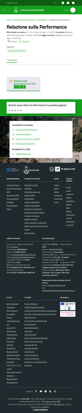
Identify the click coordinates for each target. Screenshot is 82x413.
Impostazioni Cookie (14, 365)
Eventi (68, 187)
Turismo (27, 229)
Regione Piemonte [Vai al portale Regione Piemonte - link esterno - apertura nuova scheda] (12, 3)
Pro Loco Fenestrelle (31, 358)
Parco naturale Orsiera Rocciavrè (36, 338)
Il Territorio (69, 194)
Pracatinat (28, 365)
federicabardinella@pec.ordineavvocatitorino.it (58, 290)
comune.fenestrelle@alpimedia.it (23, 257)
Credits (9, 369)
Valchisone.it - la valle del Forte (35, 362)
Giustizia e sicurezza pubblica (34, 212)
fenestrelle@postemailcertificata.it (23, 254)
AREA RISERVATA (40, 409)
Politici (9, 209)
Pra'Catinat (28, 331)
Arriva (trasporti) (30, 324)
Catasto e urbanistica (31, 202)
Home (9, 20)
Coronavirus (58, 198)
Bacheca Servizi (12, 351)
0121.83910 (13, 247)
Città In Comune (51, 401)
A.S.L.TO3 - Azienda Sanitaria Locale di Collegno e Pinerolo (45, 314)
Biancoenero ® (59, 404)
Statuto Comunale (13, 355)
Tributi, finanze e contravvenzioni (36, 226)
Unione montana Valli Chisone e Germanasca (40, 310)
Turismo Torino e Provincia (33, 341)
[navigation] (4, 10)
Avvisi (56, 202)
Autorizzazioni (29, 198)
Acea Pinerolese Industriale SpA (35, 321)
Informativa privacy (13, 358)
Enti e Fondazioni (13, 198)
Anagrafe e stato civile (32, 192)
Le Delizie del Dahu (31, 348)
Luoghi (68, 190)
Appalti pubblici (29, 195)
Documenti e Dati (13, 195)
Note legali (10, 362)
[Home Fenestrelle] (27, 10)
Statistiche (10, 375)
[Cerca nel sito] (72, 10)
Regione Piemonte (30, 304)
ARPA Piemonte (30, 317)
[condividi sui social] (12, 41)
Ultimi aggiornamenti (14, 372)
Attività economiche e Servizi (70, 214)
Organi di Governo (13, 185)
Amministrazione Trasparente (24, 20)
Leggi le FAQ (11, 327)
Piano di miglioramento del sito (13, 321)
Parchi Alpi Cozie (30, 334)
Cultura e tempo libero (32, 205)
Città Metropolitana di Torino (34, 307)
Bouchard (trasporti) (31, 327)
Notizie (56, 192)
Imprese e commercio (32, 216)
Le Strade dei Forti (30, 345)
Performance (42, 20)
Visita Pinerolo (29, 351)
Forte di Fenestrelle (31, 355)
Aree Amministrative (14, 188)
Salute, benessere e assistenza (35, 222)
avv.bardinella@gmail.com (56, 285)
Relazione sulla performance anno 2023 (25, 82)
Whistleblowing (12, 382)
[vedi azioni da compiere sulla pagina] (24, 41)
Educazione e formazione (33, 209)
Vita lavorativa (29, 233)
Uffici (8, 192)
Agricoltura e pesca (31, 185)
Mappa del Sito (12, 379)
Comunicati (58, 195)
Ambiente (27, 188)
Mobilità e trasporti (31, 219)
